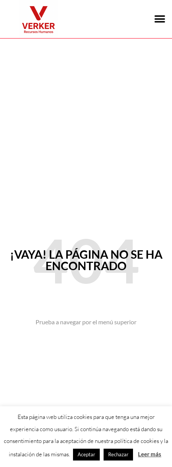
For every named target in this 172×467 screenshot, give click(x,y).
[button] (159, 19)
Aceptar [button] (86, 454)
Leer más (149, 454)
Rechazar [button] (118, 454)
